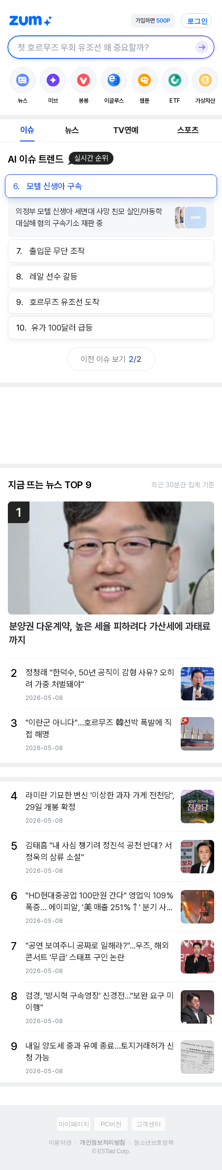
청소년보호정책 (153, 1142)
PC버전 (111, 1124)
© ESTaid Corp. (111, 1151)
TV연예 (125, 130)
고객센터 (148, 1124)
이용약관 (60, 1142)
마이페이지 (73, 1124)
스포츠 (187, 130)
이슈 (27, 130)
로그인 (197, 21)
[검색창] (98, 47)
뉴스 (72, 130)
